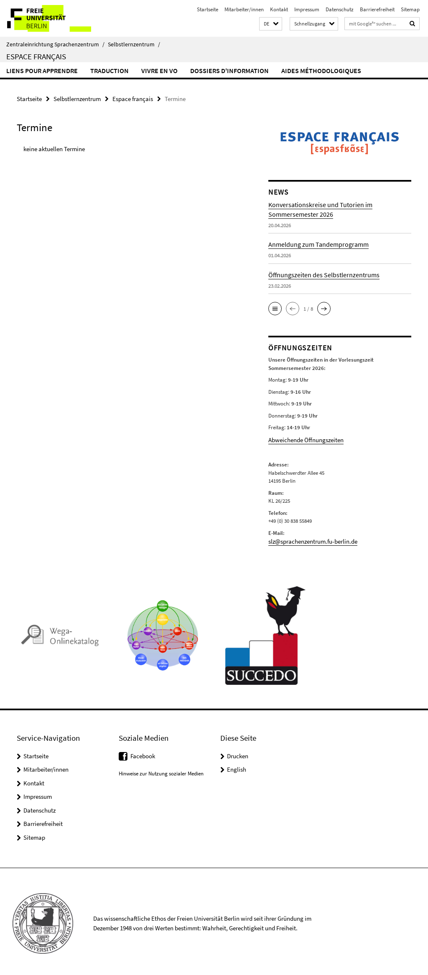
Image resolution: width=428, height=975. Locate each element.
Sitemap (410, 9)
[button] (270, 24)
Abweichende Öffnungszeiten (301, 438)
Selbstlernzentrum (134, 44)
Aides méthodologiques (321, 70)
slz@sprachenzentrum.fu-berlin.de (307, 538)
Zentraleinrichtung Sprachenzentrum (55, 44)
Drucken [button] (237, 752)
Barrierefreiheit (377, 9)
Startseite (207, 9)
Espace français (36, 56)
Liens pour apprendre (42, 70)
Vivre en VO (159, 70)
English (236, 766)
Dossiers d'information (229, 70)
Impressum (306, 9)
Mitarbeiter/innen (244, 9)
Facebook (142, 752)
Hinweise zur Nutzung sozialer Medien (161, 770)
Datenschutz (340, 9)
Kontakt (279, 9)
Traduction (109, 70)
